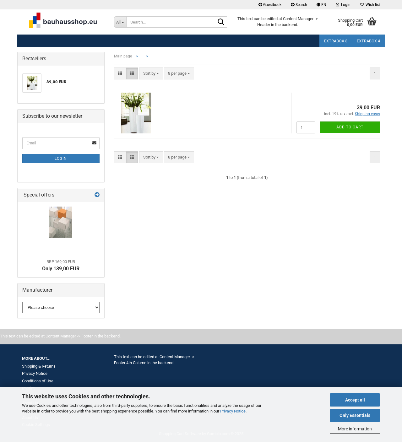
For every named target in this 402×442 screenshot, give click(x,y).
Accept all (355, 399)
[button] (321, 4)
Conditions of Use (37, 381)
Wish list (370, 5)
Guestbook (269, 5)
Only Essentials (355, 415)
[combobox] (151, 73)
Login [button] (343, 5)
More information (355, 428)
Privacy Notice (233, 411)
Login (61, 158)
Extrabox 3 (335, 41)
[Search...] (120, 22)
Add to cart (349, 127)
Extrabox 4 (368, 41)
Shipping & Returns (39, 366)
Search (299, 5)
